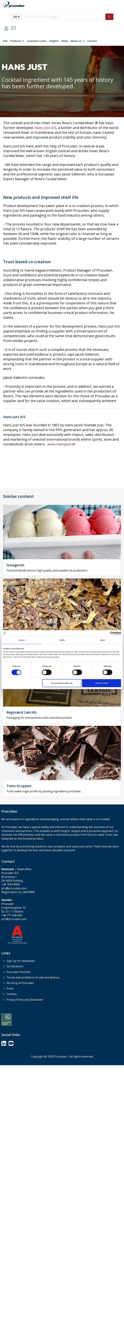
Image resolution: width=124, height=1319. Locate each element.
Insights (54, 41)
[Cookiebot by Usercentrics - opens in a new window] (106, 633)
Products (15, 41)
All (15, 17)
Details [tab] (62, 640)
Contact (92, 41)
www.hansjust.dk (61, 444)
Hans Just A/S (45, 127)
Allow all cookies (101, 683)
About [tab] (102, 640)
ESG (5, 41)
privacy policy (54, 657)
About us (76, 41)
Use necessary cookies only (62, 683)
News (65, 41)
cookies (39, 657)
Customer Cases (36, 41)
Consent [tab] (21, 640)
